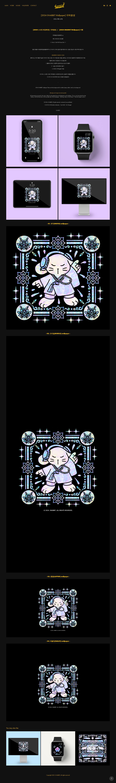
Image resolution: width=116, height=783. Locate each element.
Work (12, 5)
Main (6, 5)
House (18, 5)
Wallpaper (25, 5)
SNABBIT (58, 110)
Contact (34, 5)
